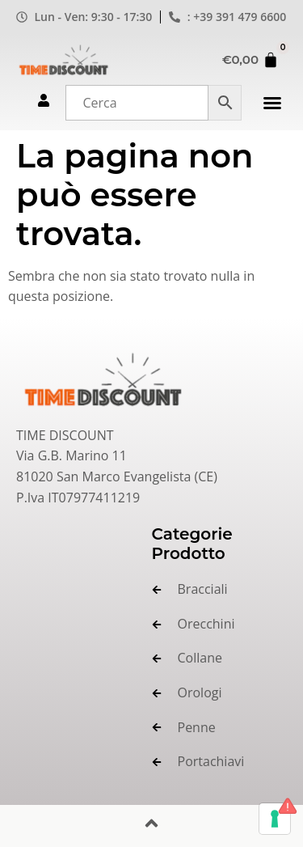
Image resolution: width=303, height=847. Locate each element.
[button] (272, 102)
